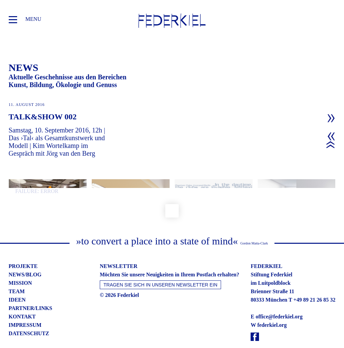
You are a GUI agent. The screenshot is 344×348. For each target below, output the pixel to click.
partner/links (30, 295)
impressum (25, 312)
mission (20, 270)
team (17, 278)
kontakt (22, 303)
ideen (17, 286)
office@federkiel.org (279, 303)
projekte (23, 253)
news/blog (25, 261)
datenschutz (29, 320)
